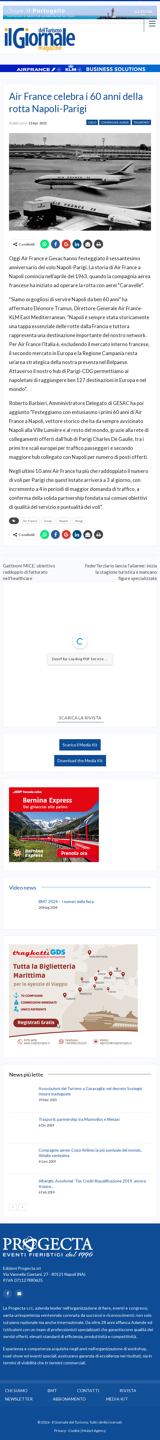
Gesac (48, 521)
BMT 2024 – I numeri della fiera (66, 901)
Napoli (63, 521)
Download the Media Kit (80, 760)
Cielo (92, 122)
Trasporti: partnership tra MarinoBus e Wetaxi (79, 1119)
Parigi (79, 521)
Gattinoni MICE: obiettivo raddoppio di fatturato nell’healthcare (29, 572)
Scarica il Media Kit (80, 744)
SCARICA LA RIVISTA (80, 717)
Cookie (74, 1430)
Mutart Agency (94, 1430)
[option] (80, 12)
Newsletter (19, 1398)
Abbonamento (69, 1398)
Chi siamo (16, 1390)
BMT (52, 1390)
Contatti (88, 1390)
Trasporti (141, 122)
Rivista (128, 1390)
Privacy (60, 1430)
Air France (30, 521)
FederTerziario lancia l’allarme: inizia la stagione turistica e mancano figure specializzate (121, 572)
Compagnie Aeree (115, 122)
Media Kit (117, 1398)
